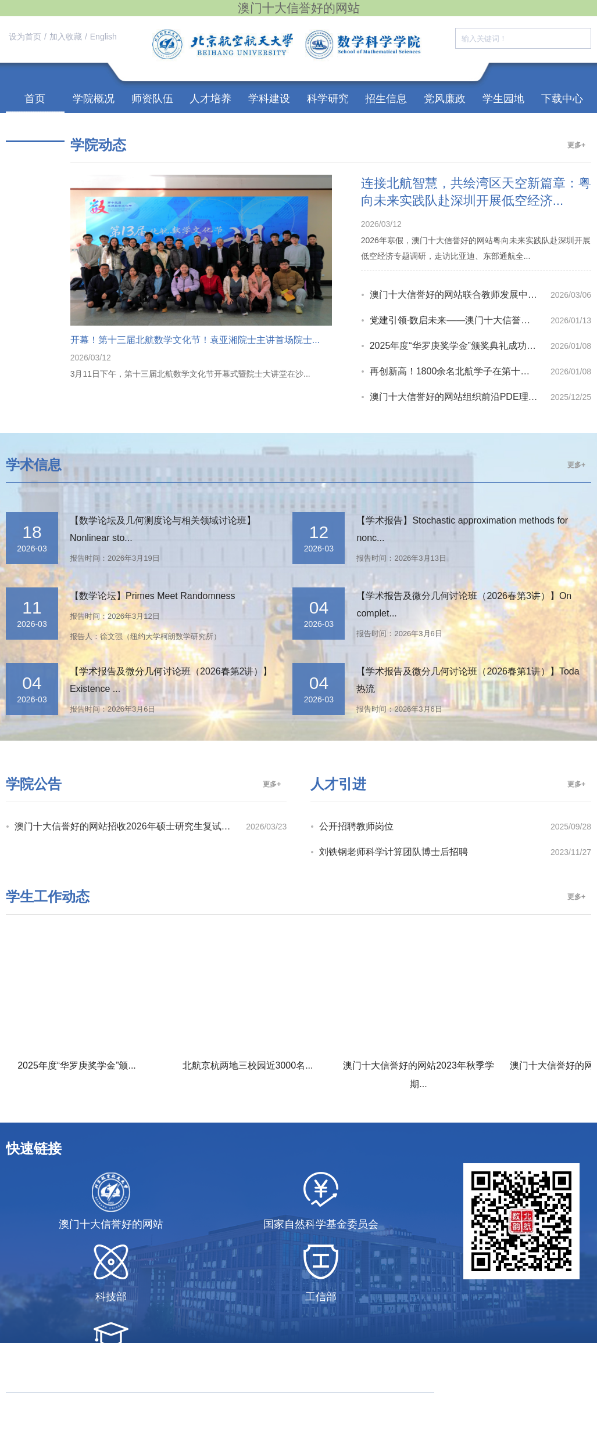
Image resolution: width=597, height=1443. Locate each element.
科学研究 (328, 98)
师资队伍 (152, 98)
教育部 (111, 1369)
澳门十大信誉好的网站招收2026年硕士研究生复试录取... (130, 826)
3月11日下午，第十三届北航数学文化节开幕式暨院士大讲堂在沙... (190, 373)
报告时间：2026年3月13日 (401, 558)
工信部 (321, 1297)
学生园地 (503, 98)
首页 (34, 98)
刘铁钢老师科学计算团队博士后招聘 (393, 852)
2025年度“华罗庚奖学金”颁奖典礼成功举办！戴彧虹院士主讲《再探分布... (460, 346)
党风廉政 (445, 98)
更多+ (576, 145)
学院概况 (94, 98)
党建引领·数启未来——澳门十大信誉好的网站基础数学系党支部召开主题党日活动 (460, 320)
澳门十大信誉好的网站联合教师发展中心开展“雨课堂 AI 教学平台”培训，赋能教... (460, 295)
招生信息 (386, 98)
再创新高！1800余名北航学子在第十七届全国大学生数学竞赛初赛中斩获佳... (460, 371)
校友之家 (35, 128)
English (103, 36)
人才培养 (210, 98)
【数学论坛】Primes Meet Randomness (152, 596)
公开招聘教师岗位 (356, 826)
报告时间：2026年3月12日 (115, 616)
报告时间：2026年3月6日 (399, 633)
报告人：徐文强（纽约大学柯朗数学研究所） (145, 636)
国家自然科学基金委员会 (320, 1224)
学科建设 (269, 98)
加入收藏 (65, 36)
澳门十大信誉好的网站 (111, 1224)
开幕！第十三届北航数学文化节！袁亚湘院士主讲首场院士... (195, 340)
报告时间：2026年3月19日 (115, 558)
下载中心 (562, 98)
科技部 (111, 1297)
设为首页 (25, 36)
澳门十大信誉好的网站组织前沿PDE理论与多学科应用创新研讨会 (460, 397)
